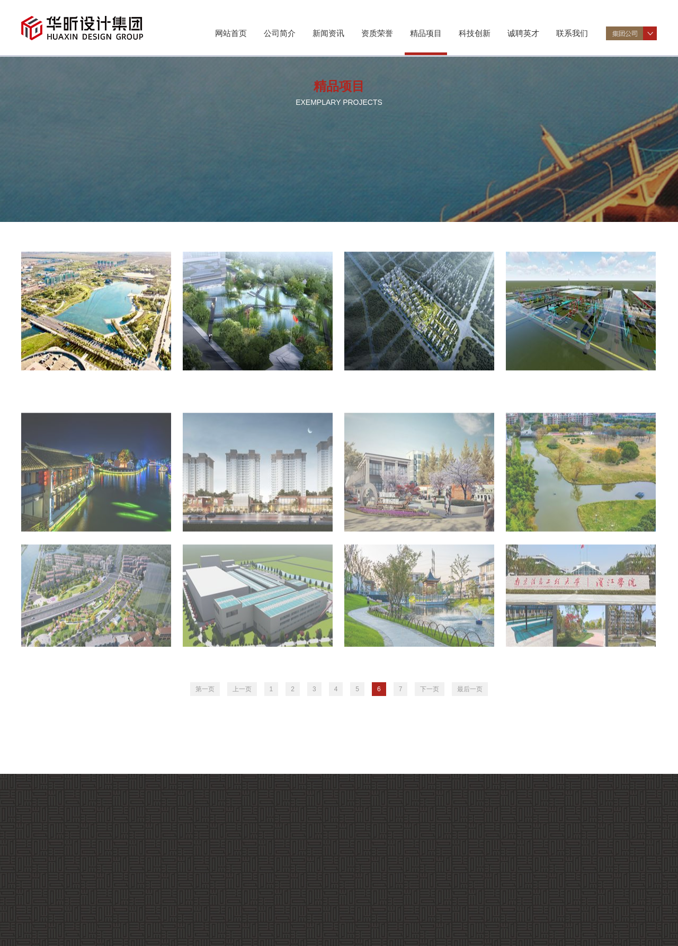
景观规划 (243, 127)
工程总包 (511, 127)
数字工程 (600, 127)
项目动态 (145, 927)
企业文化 (145, 914)
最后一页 (470, 689)
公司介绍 (63, 860)
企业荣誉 (63, 940)
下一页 (429, 689)
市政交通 (65, 127)
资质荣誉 (377, 33)
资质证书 (63, 927)
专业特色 (63, 886)
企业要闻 (145, 902)
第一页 (205, 689)
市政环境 (154, 127)
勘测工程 (422, 127)
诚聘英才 (523, 33)
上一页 (242, 689)
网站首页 (231, 33)
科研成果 (145, 940)
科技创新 (474, 33)
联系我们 (572, 33)
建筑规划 (333, 127)
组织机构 (63, 873)
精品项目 (426, 33)
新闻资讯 (328, 33)
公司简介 (280, 33)
